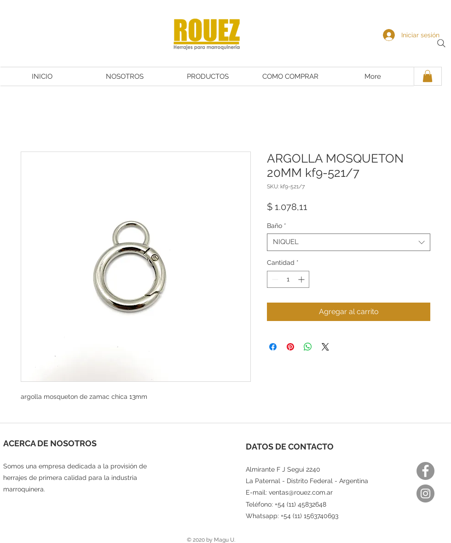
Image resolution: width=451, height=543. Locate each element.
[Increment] (302, 279)
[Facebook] (425, 471)
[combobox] (348, 242)
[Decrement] (274, 279)
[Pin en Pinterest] (290, 346)
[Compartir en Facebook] (272, 346)
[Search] (441, 43)
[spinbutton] (288, 279)
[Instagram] (425, 493)
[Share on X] (325, 346)
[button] (427, 76)
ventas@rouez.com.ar (301, 492)
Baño (276, 225)
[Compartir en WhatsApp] (307, 346)
